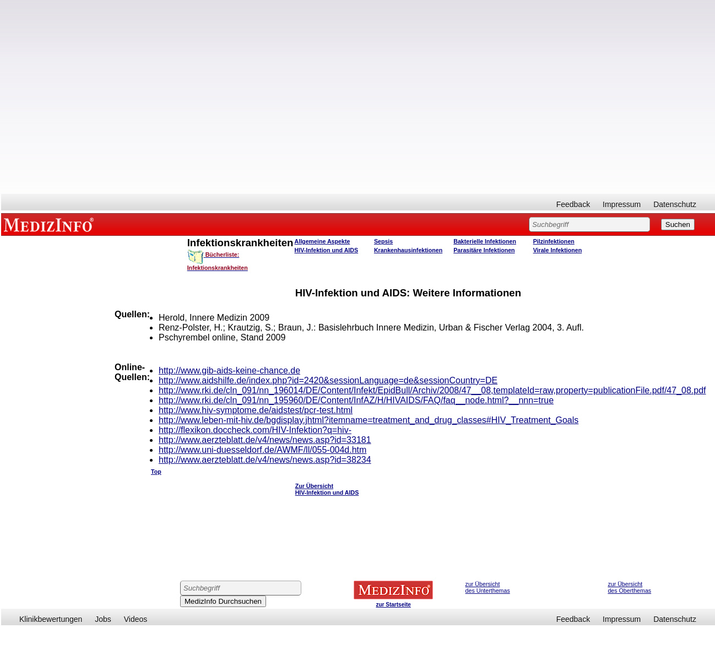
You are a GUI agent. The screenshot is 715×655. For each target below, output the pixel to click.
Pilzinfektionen (554, 241)
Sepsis (383, 241)
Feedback (573, 204)
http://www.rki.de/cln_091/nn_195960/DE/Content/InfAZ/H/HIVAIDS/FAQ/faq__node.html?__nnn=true (356, 400)
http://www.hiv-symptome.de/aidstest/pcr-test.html (256, 410)
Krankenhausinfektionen (408, 250)
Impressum (622, 204)
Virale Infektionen (557, 250)
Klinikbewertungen (50, 619)
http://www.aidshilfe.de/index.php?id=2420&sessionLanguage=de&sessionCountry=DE (328, 380)
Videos (136, 619)
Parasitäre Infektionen (483, 250)
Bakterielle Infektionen (484, 241)
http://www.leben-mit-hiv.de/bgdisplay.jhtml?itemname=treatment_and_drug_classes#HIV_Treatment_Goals (368, 420)
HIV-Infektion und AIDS (327, 250)
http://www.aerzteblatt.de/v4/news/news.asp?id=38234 (265, 459)
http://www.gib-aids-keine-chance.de (229, 370)
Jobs (103, 619)
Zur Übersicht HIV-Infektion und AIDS (327, 489)
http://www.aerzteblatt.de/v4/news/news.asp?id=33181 (265, 440)
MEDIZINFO (50, 224)
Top (156, 471)
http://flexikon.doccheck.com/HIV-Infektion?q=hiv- (255, 430)
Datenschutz (674, 204)
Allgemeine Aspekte (322, 241)
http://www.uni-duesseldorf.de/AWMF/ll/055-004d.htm (262, 449)
